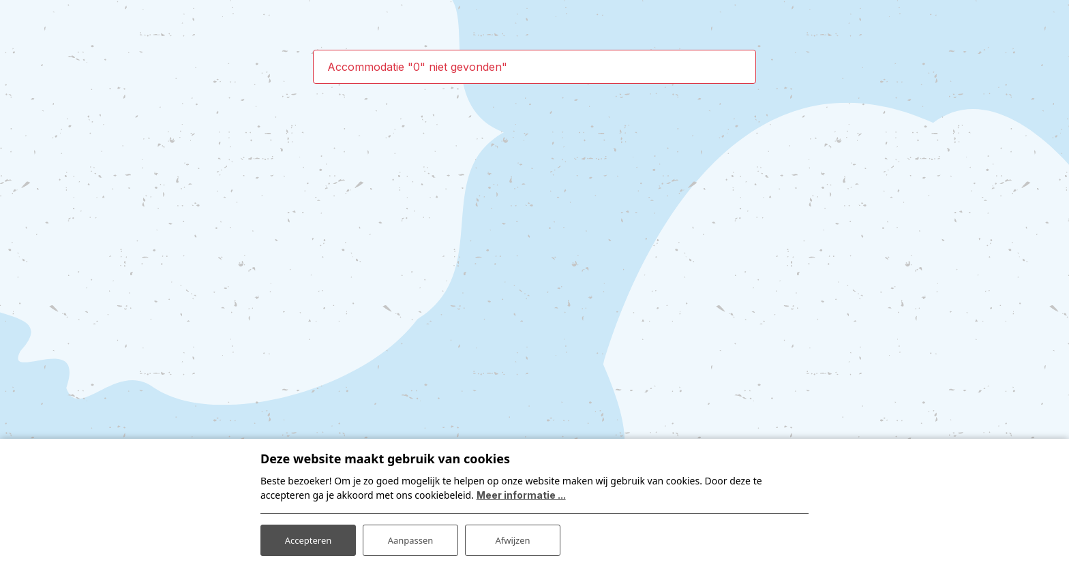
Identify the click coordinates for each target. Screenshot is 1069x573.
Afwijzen (512, 537)
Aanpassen (410, 537)
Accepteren (308, 537)
